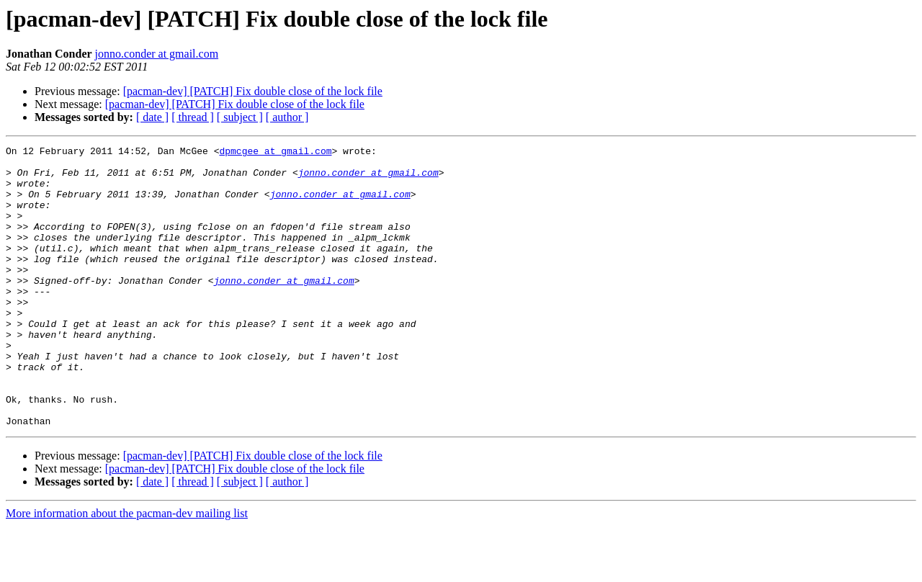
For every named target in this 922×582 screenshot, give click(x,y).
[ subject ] (240, 117)
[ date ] (152, 117)
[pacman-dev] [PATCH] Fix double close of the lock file (252, 91)
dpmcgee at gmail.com (275, 152)
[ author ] (287, 117)
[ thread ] (192, 117)
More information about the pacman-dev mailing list (127, 569)
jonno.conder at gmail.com (157, 54)
